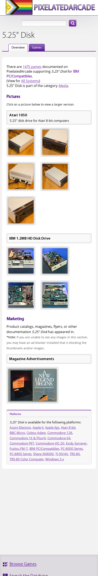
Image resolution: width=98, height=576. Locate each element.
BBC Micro (17, 433)
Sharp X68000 (43, 454)
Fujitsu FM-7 (19, 448)
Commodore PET (22, 443)
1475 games (32, 66)
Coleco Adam (36, 433)
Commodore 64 (58, 438)
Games (37, 47)
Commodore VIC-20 (50, 443)
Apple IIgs (52, 427)
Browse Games (23, 564)
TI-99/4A (61, 454)
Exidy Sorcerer (76, 443)
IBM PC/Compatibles (44, 448)
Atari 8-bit (68, 427)
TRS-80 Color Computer (27, 459)
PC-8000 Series (72, 448)
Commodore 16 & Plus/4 (28, 438)
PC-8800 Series (20, 454)
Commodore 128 (59, 433)
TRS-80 (75, 454)
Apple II (38, 427)
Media (63, 85)
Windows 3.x (54, 459)
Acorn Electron (20, 427)
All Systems (30, 81)
